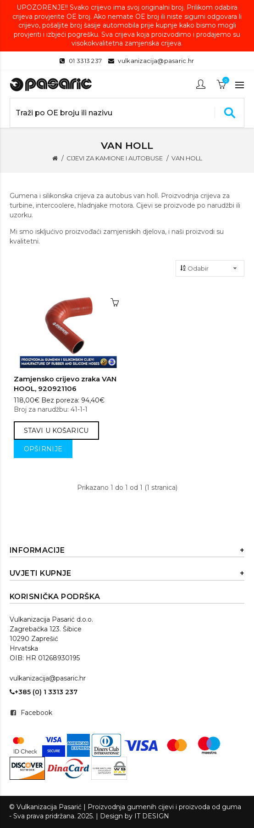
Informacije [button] (127, 550)
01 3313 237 (85, 60)
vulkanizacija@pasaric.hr (156, 60)
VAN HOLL (186, 158)
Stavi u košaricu (56, 430)
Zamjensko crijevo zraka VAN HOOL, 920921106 (65, 383)
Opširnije (43, 449)
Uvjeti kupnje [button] (127, 573)
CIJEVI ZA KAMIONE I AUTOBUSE (114, 158)
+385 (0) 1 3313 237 (43, 692)
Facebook (36, 713)
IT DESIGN (151, 816)
